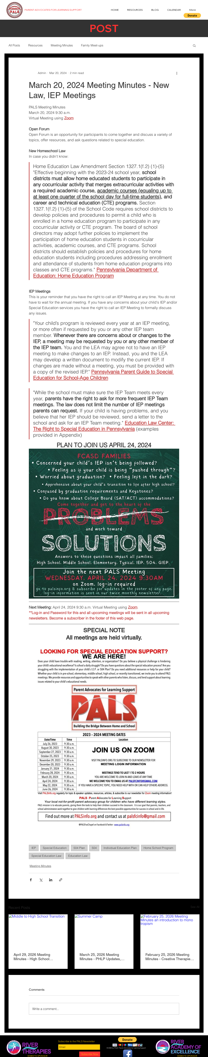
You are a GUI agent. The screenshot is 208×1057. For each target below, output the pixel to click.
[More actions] (176, 73)
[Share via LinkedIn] (51, 880)
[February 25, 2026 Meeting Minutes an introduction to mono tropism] (170, 931)
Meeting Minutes (62, 45)
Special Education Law (46, 856)
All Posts (14, 45)
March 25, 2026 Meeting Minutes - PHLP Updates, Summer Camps (100, 956)
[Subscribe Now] (89, 1054)
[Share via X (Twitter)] (41, 880)
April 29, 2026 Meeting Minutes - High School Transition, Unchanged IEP (35, 956)
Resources (35, 45)
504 (94, 848)
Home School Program (158, 848)
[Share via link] (61, 880)
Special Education (55, 848)
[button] (192, 15)
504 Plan (79, 848)
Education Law (78, 856)
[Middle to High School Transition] (38, 931)
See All (195, 907)
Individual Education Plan (120, 848)
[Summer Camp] (104, 931)
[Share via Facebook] (31, 880)
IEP (33, 848)
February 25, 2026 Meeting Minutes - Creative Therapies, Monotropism (169, 956)
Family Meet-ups (92, 45)
